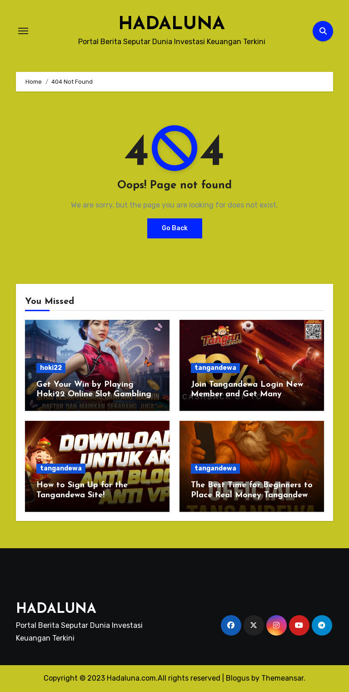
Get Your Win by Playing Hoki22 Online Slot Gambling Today (93, 394)
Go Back (175, 228)
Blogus (237, 678)
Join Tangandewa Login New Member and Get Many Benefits (247, 394)
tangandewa (215, 368)
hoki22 (51, 368)
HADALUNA (171, 24)
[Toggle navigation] (23, 30)
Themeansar (282, 678)
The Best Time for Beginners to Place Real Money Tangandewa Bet (252, 495)
